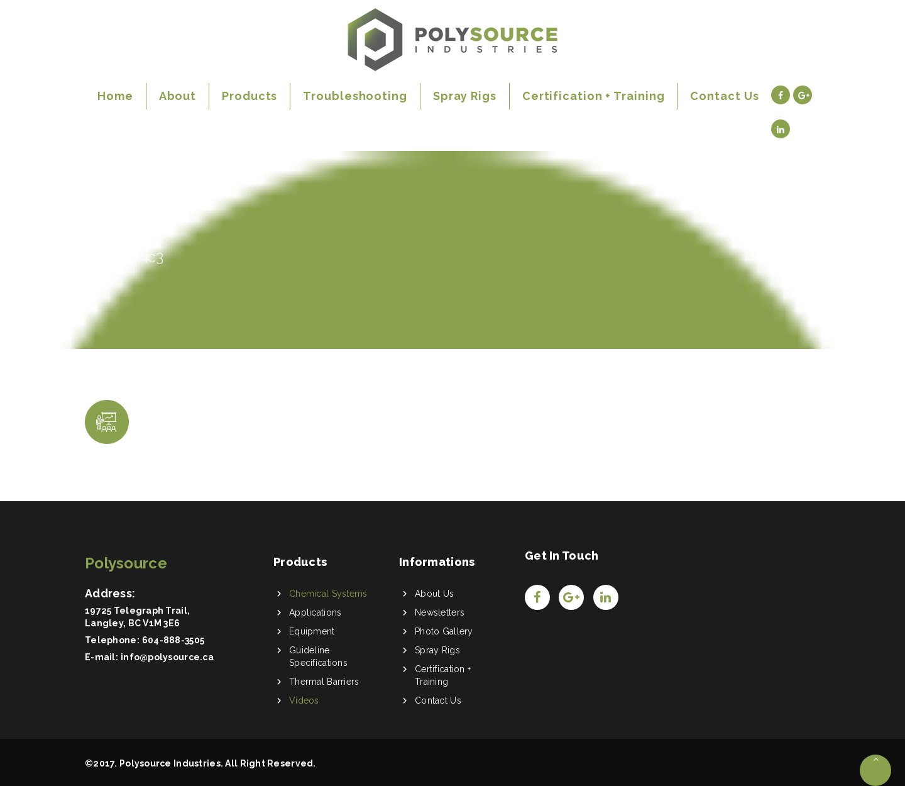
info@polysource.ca (167, 657)
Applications (315, 612)
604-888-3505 (173, 640)
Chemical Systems (328, 594)
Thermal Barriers (324, 682)
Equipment (312, 631)
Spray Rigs (437, 650)
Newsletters (439, 612)
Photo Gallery (444, 631)
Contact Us (438, 700)
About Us (434, 594)
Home (106, 257)
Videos (304, 700)
